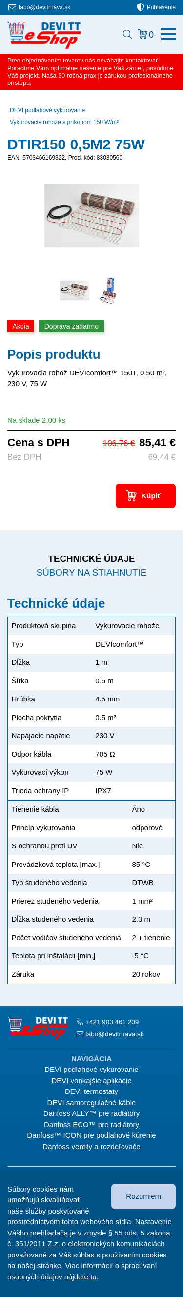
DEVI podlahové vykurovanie (47, 110)
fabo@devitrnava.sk (44, 7)
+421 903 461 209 (112, 1022)
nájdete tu (80, 1277)
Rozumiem (143, 1196)
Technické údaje (91, 559)
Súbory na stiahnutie (91, 572)
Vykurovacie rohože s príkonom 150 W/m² (64, 122)
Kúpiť (151, 496)
